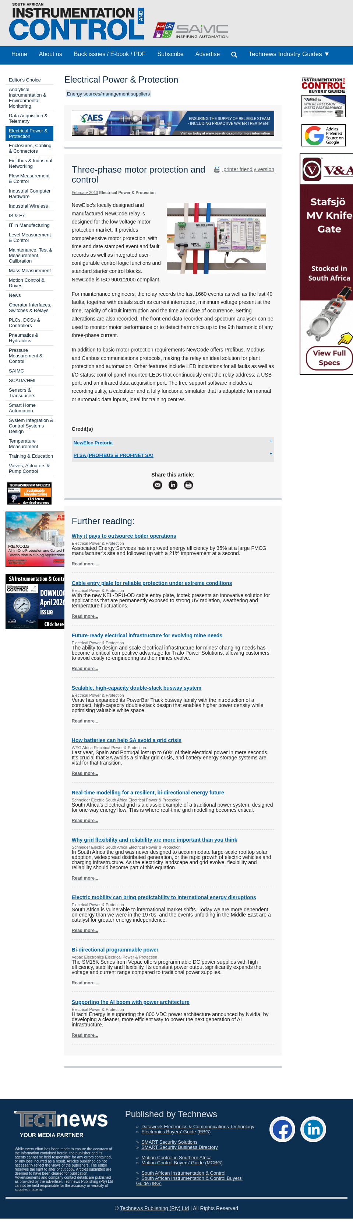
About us (50, 54)
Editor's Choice (25, 80)
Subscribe (171, 54)
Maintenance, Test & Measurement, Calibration (30, 255)
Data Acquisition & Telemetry (28, 118)
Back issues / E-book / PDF (110, 54)
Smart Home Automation (22, 407)
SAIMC (16, 371)
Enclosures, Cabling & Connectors (30, 148)
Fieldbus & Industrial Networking (30, 163)
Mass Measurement (30, 270)
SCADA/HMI (22, 380)
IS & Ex (17, 215)
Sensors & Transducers (22, 392)
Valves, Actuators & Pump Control (29, 468)
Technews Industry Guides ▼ (289, 54)
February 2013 (85, 192)
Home (19, 54)
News (15, 295)
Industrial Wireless (28, 206)
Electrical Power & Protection (28, 133)
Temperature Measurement (23, 443)
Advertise (207, 54)
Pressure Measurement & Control (26, 355)
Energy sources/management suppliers (108, 94)
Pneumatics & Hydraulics (23, 337)
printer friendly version (243, 169)
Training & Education (31, 456)
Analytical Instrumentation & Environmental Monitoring (27, 98)
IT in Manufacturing (29, 225)
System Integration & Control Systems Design (31, 426)
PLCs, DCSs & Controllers (24, 322)
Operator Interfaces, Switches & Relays (30, 307)
